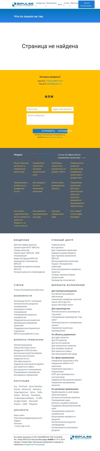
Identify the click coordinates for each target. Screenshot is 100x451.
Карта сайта (19, 415)
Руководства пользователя (63, 280)
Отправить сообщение (54, 131)
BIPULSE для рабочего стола (26, 333)
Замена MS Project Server (25, 347)
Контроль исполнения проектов (66, 397)
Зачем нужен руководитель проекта (58, 185)
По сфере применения (63, 357)
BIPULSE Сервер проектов (25, 244)
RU (44, 154)
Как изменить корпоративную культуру (40, 214)
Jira (15, 386)
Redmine (37, 389)
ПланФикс (35, 395)
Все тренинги (57, 247)
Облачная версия (59, 394)
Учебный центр (58, 244)
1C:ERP (39, 398)
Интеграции (21, 381)
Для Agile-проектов (22, 361)
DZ (48, 154)
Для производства (61, 308)
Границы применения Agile (58, 214)
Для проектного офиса (24, 366)
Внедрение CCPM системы (25, 350)
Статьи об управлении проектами (29, 289)
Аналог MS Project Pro (61, 302)
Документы (21, 410)
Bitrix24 (25, 395)
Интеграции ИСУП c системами (27, 301)
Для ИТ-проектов (59, 340)
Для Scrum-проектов (61, 343)
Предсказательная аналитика (27, 320)
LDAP (24, 404)
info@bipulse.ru (54, 83)
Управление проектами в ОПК (65, 360)
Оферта (17, 420)
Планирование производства (27, 372)
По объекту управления (64, 334)
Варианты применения (29, 340)
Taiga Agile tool (21, 392)
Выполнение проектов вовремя (28, 353)
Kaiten (17, 395)
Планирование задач (61, 400)
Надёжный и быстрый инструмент (67, 379)
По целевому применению (65, 389)
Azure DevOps (35, 386)
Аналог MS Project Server (62, 304)
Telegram (33, 404)
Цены (60, 4)
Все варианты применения (26, 375)
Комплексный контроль (24, 356)
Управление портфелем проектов (66, 299)
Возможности (23, 296)
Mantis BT (26, 389)
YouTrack (23, 386)
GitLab (17, 389)
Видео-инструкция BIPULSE (26, 258)
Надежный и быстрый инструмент (29, 364)
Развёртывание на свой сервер (65, 392)
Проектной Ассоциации (34, 444)
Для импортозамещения (64, 291)
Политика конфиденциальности (28, 418)
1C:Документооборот (24, 398)
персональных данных (53, 137)
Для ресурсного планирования (27, 369)
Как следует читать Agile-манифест (76, 214)
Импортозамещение (23, 345)
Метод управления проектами (65, 261)
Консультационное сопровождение (29, 272)
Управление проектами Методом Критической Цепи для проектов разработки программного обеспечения (77, 194)
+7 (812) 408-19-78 (54, 80)
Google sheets (20, 401)
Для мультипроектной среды (64, 354)
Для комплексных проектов (64, 345)
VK (41, 154)
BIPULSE (45, 437)
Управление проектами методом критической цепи (39, 169)
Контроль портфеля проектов (65, 403)
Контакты (18, 423)
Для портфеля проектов (62, 348)
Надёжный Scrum (21, 358)
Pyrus (32, 392)
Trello (39, 392)
